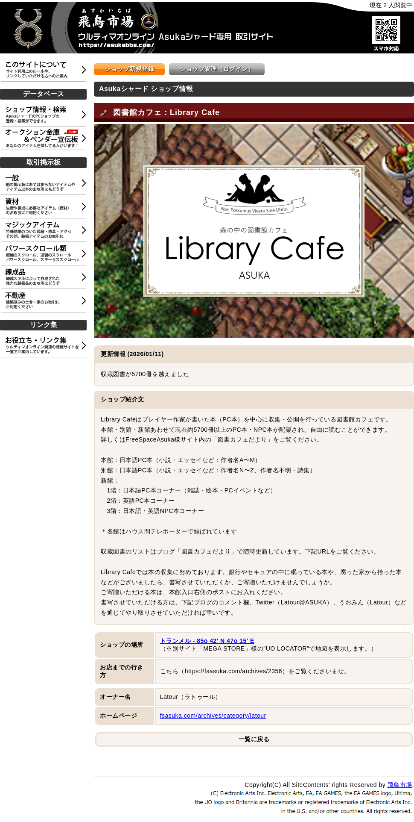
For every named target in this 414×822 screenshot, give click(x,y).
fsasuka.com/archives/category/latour (213, 715)
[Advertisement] (45, 401)
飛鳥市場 (400, 784)
